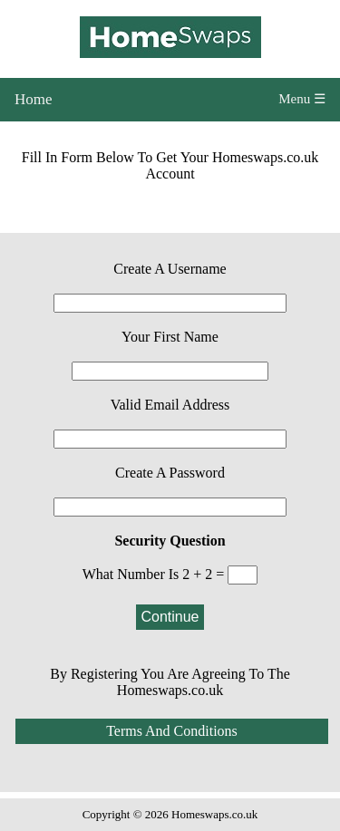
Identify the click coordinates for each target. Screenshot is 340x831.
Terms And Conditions (172, 731)
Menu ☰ (301, 99)
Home (34, 99)
